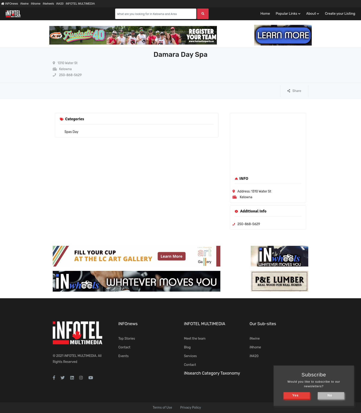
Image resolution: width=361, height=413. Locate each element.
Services (190, 356)
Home (265, 13)
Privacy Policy (190, 408)
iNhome (35, 3)
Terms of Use (162, 408)
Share (294, 91)
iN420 (59, 3)
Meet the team (195, 339)
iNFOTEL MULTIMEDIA (80, 3)
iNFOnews (9, 3)
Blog (187, 347)
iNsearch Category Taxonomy (212, 373)
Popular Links (286, 13)
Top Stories (126, 339)
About (311, 13)
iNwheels (48, 3)
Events (123, 356)
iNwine (24, 3)
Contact (124, 347)
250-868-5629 (67, 75)
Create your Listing (340, 13)
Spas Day (71, 132)
